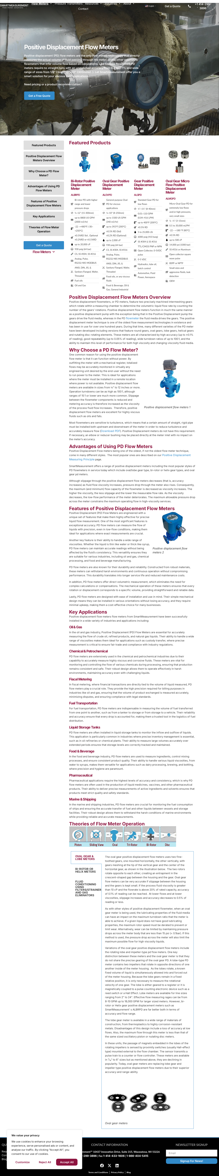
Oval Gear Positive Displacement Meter (115, 185)
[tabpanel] (148, 990)
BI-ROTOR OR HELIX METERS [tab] (85, 870)
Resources (93, 3)
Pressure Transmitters (68, 3)
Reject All (45, 1162)
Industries (113, 3)
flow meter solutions (13, 8)
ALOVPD (107, 194)
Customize (22, 1162)
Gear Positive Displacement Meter (144, 185)
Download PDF (110, 431)
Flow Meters (42, 3)
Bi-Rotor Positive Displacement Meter (83, 185)
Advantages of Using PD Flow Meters (44, 188)
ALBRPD (75, 194)
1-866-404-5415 (137, 1156)
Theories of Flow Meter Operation (44, 229)
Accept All (67, 1162)
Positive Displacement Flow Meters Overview (44, 158)
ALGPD (138, 194)
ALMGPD (171, 198)
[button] (44, 252)
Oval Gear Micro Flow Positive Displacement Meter (177, 186)
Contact (83, 8)
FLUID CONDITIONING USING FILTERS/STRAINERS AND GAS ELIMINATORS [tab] (88, 888)
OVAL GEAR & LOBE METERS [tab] (85, 858)
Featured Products (44, 145)
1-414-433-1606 (114, 1156)
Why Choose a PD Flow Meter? (44, 173)
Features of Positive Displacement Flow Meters (44, 203)
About (129, 3)
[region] (44, 1149)
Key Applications (44, 216)
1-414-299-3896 (86, 1156)
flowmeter (132, 318)
